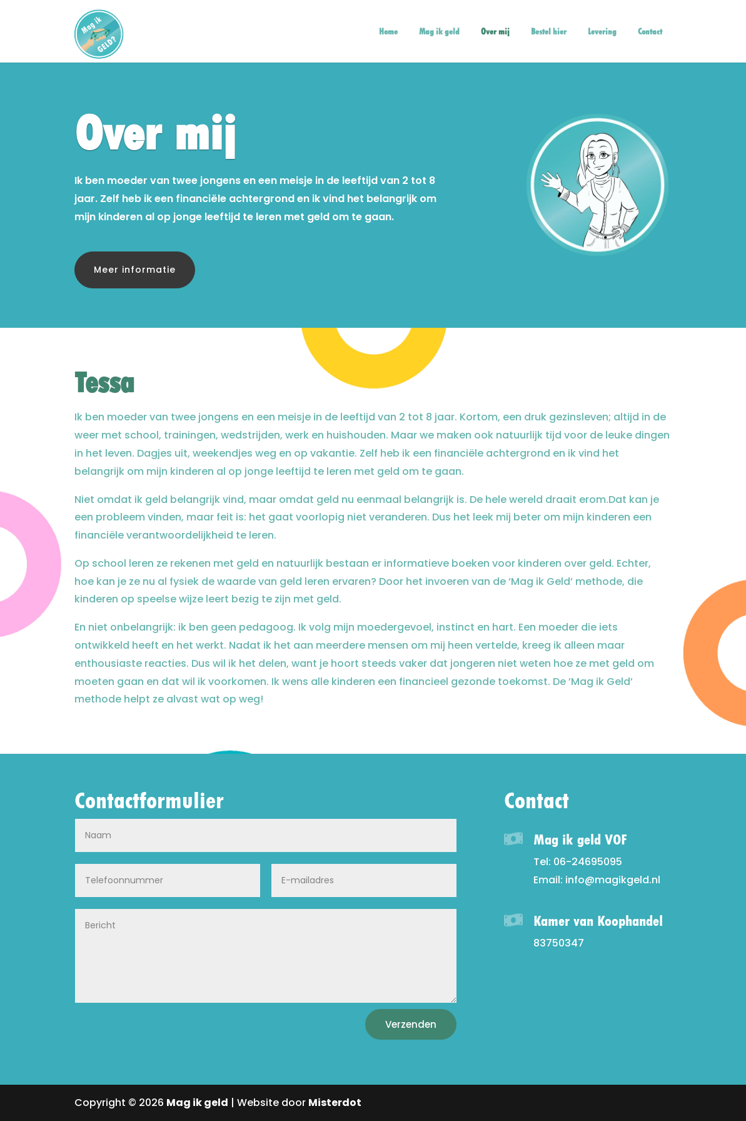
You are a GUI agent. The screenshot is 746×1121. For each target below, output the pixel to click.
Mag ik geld (439, 32)
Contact (650, 32)
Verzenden (410, 1024)
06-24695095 (587, 862)
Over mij (495, 32)
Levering (602, 32)
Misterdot (334, 1102)
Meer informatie (135, 269)
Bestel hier (549, 32)
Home (388, 32)
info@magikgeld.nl (612, 880)
